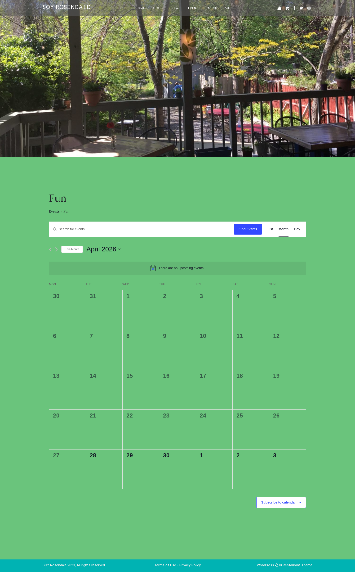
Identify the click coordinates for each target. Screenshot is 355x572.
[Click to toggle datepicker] (103, 249)
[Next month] (56, 249)
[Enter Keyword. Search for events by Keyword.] (141, 229)
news (176, 8)
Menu (212, 8)
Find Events (248, 229)
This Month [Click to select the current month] (72, 249)
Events (54, 211)
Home (140, 8)
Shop (229, 8)
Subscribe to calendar (278, 502)
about (158, 8)
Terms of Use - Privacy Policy (177, 565)
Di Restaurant (287, 565)
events (194, 8)
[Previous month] (50, 249)
